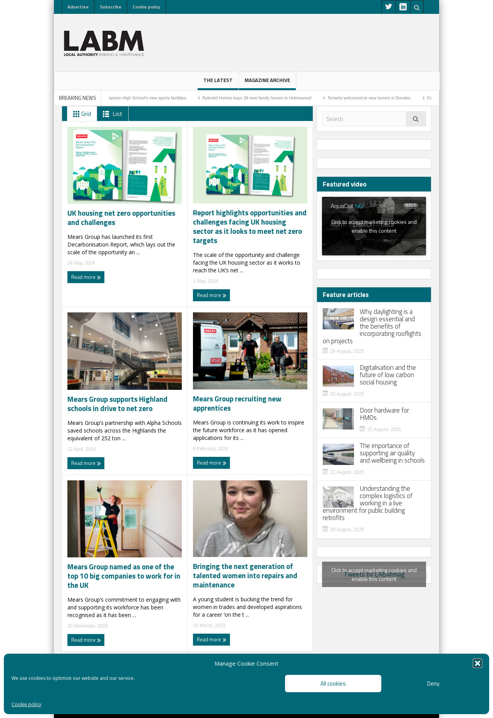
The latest (218, 83)
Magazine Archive (267, 83)
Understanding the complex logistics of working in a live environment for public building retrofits (368, 503)
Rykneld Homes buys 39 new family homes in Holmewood (262, 98)
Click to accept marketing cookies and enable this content (374, 226)
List (111, 114)
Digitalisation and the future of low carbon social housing (388, 375)
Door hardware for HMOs (384, 414)
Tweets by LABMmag (374, 574)
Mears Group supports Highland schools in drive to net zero (117, 403)
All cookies (333, 683)
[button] (477, 663)
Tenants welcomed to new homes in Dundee (375, 98)
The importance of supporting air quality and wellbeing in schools (392, 453)
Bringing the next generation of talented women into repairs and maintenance (245, 575)
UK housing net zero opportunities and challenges (121, 217)
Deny (433, 683)
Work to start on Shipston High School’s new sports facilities (136, 98)
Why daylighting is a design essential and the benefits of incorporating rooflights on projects (372, 326)
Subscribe (110, 6)
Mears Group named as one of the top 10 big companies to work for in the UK (123, 576)
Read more (86, 277)
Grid (80, 114)
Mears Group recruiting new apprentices (237, 403)
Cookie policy (26, 704)
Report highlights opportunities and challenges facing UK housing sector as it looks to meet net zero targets (250, 226)
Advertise (78, 6)
